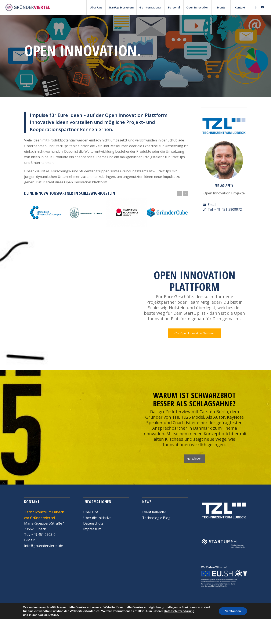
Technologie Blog (156, 517)
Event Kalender (154, 512)
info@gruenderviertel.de (43, 545)
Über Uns (90, 512)
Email (212, 204)
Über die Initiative (97, 517)
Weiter (185, 193)
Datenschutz (93, 523)
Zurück (179, 193)
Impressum (92, 529)
